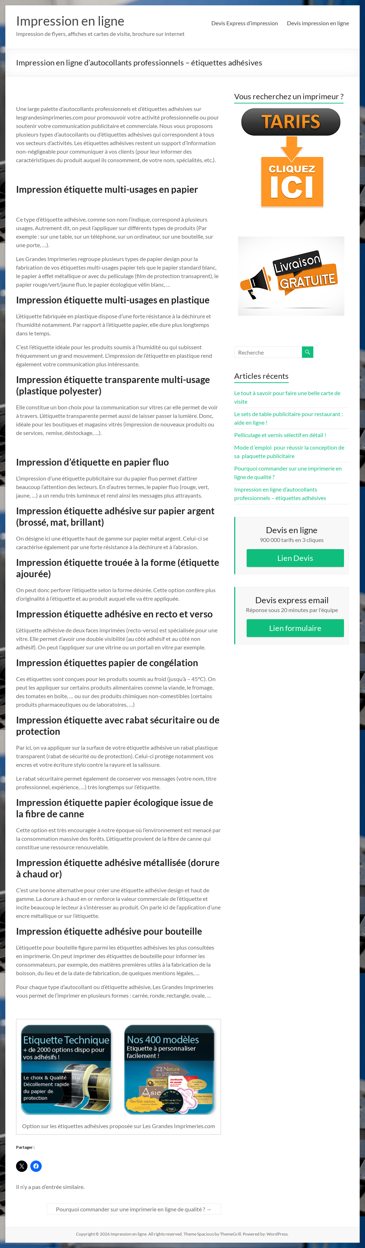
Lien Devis (295, 558)
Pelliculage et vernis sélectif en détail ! (280, 434)
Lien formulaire (295, 628)
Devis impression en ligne (318, 23)
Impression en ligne (70, 20)
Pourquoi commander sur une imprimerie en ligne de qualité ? (134, 1209)
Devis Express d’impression (244, 23)
